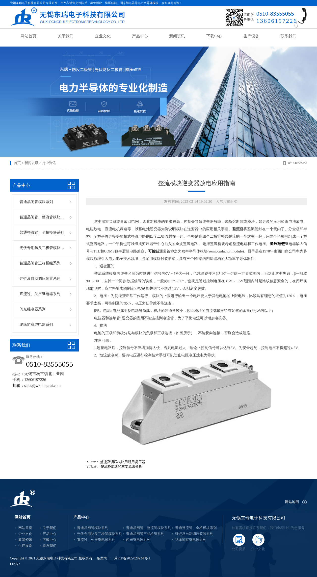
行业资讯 (49, 163)
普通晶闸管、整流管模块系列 (42, 217)
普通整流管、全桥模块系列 (42, 232)
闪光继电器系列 (33, 309)
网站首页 (28, 36)
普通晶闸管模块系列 (36, 202)
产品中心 (140, 36)
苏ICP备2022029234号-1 (132, 558)
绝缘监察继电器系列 (36, 324)
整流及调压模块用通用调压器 (122, 462)
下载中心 (214, 36)
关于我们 (66, 36)
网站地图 (292, 502)
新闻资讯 (177, 36)
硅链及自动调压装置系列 (40, 278)
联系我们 (288, 36)
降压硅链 (277, 244)
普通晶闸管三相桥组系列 (40, 263)
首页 (17, 163)
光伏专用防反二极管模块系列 (42, 248)
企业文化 (103, 36)
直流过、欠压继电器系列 (40, 294)
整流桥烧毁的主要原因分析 (121, 466)
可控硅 (153, 251)
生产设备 (251, 36)
